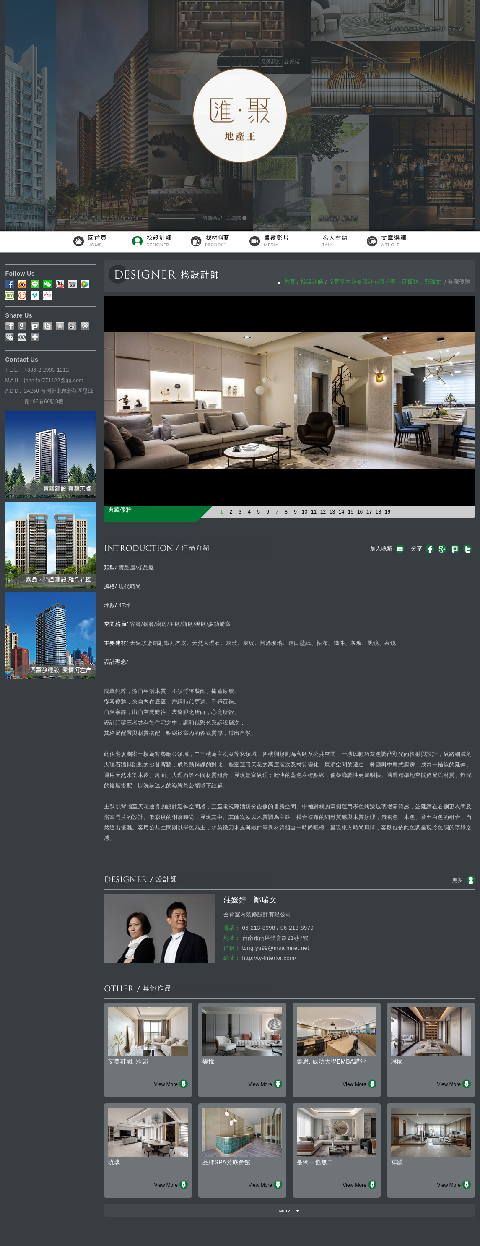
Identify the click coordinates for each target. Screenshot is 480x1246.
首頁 (290, 282)
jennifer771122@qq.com (53, 380)
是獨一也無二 (315, 1162)
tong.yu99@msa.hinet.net (275, 948)
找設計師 (312, 282)
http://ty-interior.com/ (269, 958)
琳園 (397, 1061)
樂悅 (208, 1061)
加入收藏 (381, 548)
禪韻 (397, 1162)
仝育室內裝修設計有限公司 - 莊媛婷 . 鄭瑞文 (386, 282)
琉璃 (114, 1162)
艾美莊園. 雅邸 (128, 1061)
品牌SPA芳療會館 (226, 1162)
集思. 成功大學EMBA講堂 (331, 1061)
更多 (457, 880)
